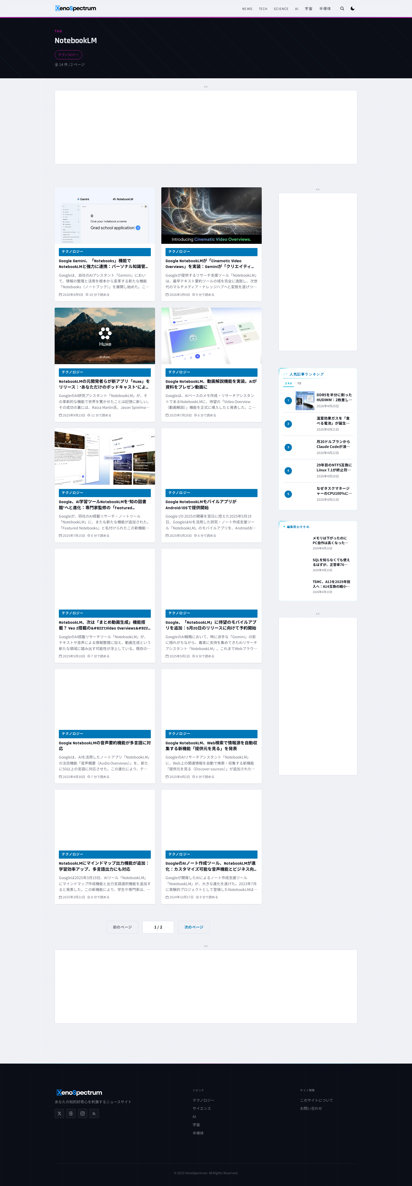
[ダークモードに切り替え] (352, 8)
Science (281, 9)
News (247, 9)
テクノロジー (68, 54)
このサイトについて (316, 1100)
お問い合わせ (311, 1108)
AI (296, 9)
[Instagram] (82, 1113)
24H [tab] (288, 383)
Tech (263, 9)
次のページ (194, 927)
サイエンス (202, 1108)
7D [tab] (299, 383)
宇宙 (309, 9)
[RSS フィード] (94, 1113)
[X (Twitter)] (59, 1113)
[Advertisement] (206, 127)
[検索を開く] (342, 8)
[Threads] (71, 1113)
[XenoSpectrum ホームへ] (76, 8)
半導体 (325, 9)
